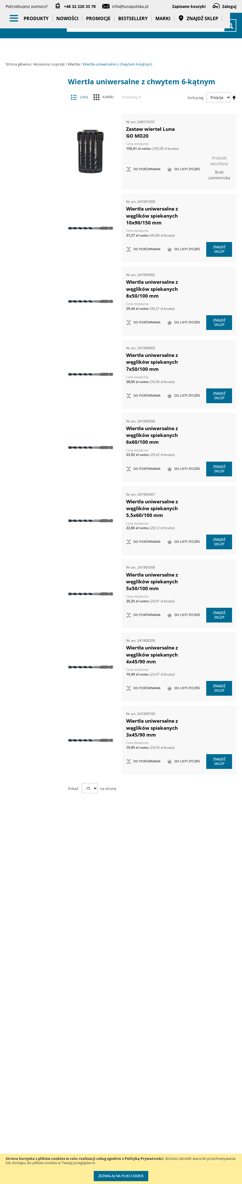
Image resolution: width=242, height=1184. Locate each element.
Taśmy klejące (36, 822)
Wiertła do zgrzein (35, 475)
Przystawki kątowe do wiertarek (32, 222)
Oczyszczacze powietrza (36, 682)
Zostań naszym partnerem (20, 1085)
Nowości (67, 48)
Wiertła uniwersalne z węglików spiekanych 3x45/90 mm (152, 728)
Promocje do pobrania (117, 1096)
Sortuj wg (195, 97)
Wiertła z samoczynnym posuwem (35, 578)
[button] (183, 169)
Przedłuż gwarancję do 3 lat (162, 1067)
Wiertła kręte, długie (35, 514)
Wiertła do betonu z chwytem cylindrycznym (35, 294)
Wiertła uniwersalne (35, 547)
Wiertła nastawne (35, 525)
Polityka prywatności (116, 1119)
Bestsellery (133, 48)
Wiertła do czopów (35, 341)
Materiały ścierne (32, 186)
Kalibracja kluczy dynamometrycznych (165, 1096)
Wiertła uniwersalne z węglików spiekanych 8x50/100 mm (152, 289)
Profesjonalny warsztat (118, 1142)
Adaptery (32, 107)
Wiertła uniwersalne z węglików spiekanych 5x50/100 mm (152, 581)
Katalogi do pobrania (116, 1073)
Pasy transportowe (36, 808)
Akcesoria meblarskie (32, 118)
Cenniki (112, 1056)
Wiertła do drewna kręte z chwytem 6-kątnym (35, 355)
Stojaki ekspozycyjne (36, 709)
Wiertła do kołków (35, 413)
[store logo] (36, 24)
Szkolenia (57, 1068)
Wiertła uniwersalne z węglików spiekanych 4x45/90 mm (152, 654)
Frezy (32, 152)
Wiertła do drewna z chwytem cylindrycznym (35, 388)
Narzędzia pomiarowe (36, 649)
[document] (121, 1168)
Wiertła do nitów (35, 425)
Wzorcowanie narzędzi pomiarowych (161, 1125)
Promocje (98, 48)
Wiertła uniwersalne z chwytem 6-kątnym (35, 561)
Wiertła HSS (35, 486)
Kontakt (55, 1056)
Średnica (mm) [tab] (35, 1002)
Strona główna (18, 64)
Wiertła (74, 64)
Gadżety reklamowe (36, 791)
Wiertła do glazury (35, 402)
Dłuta (32, 141)
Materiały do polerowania (32, 174)
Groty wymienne (32, 163)
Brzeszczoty (32, 130)
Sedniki (35, 281)
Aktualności (17, 1068)
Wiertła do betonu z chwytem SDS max (35, 311)
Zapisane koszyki (189, 6)
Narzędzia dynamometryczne (38, 616)
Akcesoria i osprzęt (49, 64)
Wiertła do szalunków (35, 463)
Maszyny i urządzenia (36, 600)
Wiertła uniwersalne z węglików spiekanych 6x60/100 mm (152, 435)
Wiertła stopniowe (35, 536)
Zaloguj (229, 6)
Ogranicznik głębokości (35, 258)
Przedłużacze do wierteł (35, 269)
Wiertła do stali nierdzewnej (35, 450)
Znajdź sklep (198, 48)
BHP (36, 744)
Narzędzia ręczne (36, 665)
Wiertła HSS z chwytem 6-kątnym (35, 500)
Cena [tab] (25, 855)
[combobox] (151, 25)
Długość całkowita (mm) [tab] (32, 902)
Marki (162, 48)
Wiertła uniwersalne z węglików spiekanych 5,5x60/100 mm (152, 508)
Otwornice (32, 197)
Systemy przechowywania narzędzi (37, 729)
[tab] (10, 93)
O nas (11, 1056)
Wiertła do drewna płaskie (35, 372)
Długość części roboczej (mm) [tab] (35, 951)
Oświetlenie (36, 695)
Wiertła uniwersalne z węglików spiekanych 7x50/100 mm (152, 362)
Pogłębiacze (32, 208)
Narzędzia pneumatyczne (36, 633)
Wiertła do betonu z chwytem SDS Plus (35, 328)
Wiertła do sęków (35, 436)
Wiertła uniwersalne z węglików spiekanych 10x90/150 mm (152, 215)
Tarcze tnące (32, 236)
